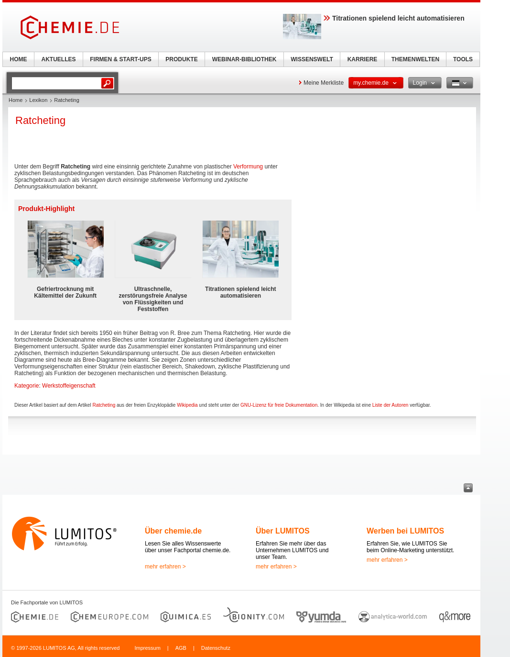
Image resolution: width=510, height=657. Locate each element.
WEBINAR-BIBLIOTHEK (244, 59)
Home (15, 100)
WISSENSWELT (312, 59)
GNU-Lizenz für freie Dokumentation (278, 405)
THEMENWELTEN (415, 59)
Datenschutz (215, 648)
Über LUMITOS (283, 531)
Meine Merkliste (324, 82)
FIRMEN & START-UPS (120, 59)
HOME (18, 59)
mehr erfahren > (165, 566)
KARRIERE (362, 59)
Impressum (147, 648)
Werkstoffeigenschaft (69, 385)
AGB (180, 648)
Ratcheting (103, 405)
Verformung (248, 166)
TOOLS (463, 59)
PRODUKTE (181, 59)
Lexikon (38, 100)
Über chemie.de (173, 531)
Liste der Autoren (390, 405)
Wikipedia (187, 405)
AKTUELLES (59, 59)
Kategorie (26, 385)
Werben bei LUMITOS (405, 531)
